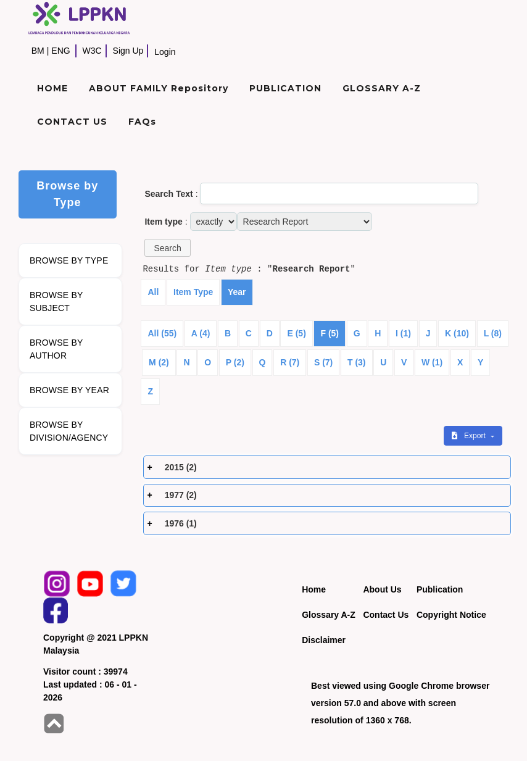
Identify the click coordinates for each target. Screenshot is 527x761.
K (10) (457, 333)
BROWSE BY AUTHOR (56, 349)
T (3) (356, 362)
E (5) (296, 333)
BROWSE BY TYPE (69, 260)
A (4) (200, 333)
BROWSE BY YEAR (69, 390)
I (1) (403, 333)
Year (237, 292)
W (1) (431, 362)
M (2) (159, 362)
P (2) (235, 362)
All (153, 292)
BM (37, 51)
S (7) (323, 362)
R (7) (289, 362)
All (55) (161, 333)
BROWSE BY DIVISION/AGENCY (69, 431)
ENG (60, 51)
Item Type (193, 292)
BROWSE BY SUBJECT (56, 301)
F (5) (329, 333)
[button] (167, 248)
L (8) (493, 333)
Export (470, 435)
